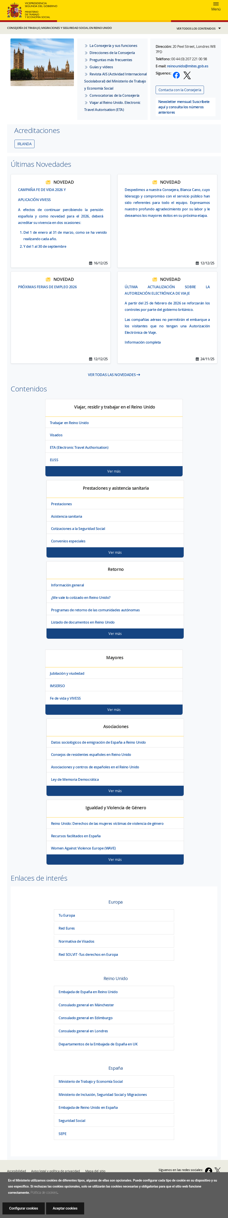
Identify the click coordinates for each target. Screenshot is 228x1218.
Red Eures (67, 928)
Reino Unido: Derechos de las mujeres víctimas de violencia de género (107, 823)
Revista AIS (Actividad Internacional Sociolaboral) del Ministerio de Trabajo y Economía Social (115, 81)
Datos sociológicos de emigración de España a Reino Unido (98, 742)
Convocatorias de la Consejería (111, 95)
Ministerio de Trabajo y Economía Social (90, 1081)
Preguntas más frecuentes (108, 59)
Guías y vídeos (98, 66)
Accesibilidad (16, 1171)
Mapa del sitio (95, 1171)
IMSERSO (57, 685)
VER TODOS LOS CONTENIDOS (196, 28)
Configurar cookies (23, 1208)
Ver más (114, 471)
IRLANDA (24, 143)
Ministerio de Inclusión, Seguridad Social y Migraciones (103, 1094)
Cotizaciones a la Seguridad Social (78, 528)
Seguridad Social (72, 1120)
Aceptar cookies (65, 1208)
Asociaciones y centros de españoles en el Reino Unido (95, 767)
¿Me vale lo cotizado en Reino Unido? (80, 597)
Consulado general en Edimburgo (85, 1017)
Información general (67, 585)
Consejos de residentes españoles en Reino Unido (91, 754)
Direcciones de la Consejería (109, 52)
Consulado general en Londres (83, 1031)
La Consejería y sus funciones (110, 45)
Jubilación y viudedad (67, 673)
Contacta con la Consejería (180, 89)
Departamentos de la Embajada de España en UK (98, 1044)
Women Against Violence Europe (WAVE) (83, 848)
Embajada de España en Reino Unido (88, 991)
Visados (56, 435)
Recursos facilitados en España (76, 835)
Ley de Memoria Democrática (75, 779)
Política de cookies (44, 1192)
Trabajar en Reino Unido (69, 422)
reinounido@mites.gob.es (187, 66)
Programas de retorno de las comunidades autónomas (95, 610)
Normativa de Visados (76, 941)
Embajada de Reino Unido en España (88, 1107)
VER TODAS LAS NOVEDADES (114, 374)
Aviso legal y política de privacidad (55, 1171)
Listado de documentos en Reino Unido (83, 622)
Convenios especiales (68, 541)
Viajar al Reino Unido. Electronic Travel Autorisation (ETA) (112, 106)
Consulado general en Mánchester (86, 1005)
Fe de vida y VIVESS (65, 698)
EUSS (54, 459)
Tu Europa (67, 915)
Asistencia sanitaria (66, 516)
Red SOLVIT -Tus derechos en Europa (88, 954)
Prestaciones (61, 503)
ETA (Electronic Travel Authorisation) (79, 447)
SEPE (63, 1133)
